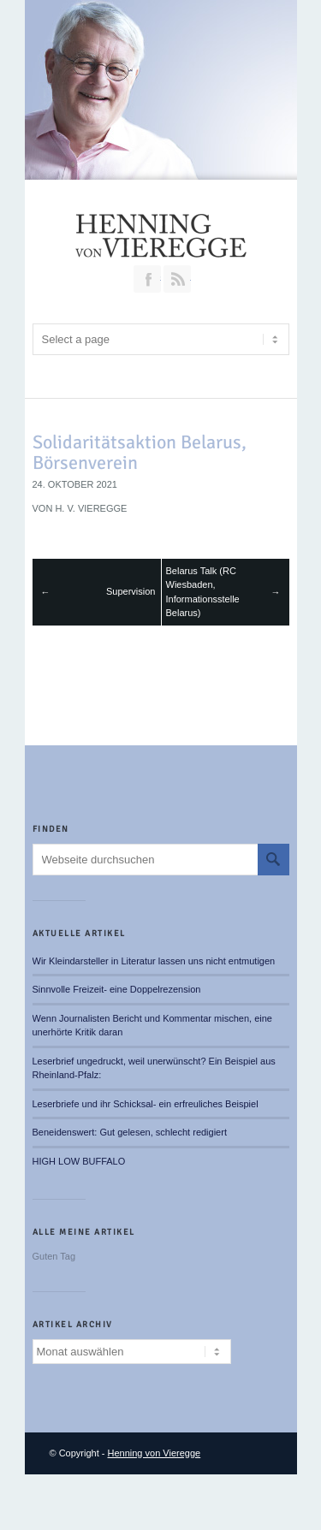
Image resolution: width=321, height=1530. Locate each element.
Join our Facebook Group (147, 279)
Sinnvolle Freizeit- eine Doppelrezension (117, 989)
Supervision (130, 591)
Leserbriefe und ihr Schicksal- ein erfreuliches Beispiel (146, 1104)
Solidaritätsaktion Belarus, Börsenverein (140, 452)
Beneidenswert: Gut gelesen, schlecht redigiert (130, 1132)
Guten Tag (54, 1256)
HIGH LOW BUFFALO (79, 1161)
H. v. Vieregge (91, 508)
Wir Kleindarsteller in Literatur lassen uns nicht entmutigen (154, 961)
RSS (177, 279)
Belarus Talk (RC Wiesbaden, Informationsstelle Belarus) (203, 592)
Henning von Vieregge (154, 1453)
